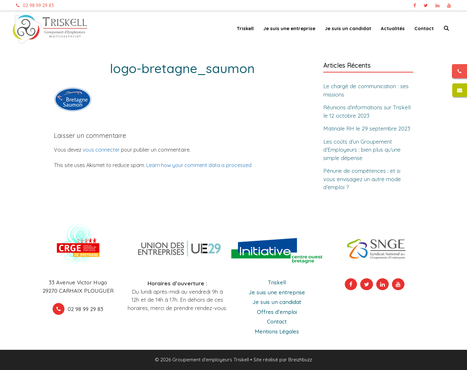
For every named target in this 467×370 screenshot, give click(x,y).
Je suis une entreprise (289, 28)
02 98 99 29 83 (33, 5)
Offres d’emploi (277, 311)
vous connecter (101, 150)
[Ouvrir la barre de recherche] (446, 30)
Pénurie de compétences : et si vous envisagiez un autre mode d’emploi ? (362, 178)
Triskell (245, 28)
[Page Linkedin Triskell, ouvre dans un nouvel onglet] (437, 5)
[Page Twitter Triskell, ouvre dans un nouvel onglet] (425, 5)
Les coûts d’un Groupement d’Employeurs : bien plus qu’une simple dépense (362, 149)
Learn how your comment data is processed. (199, 165)
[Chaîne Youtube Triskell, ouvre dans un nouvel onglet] (449, 5)
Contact (424, 28)
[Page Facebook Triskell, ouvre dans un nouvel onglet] (414, 5)
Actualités (393, 28)
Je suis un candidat (348, 28)
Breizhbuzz (300, 360)
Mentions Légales (277, 331)
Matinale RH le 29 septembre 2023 (366, 128)
